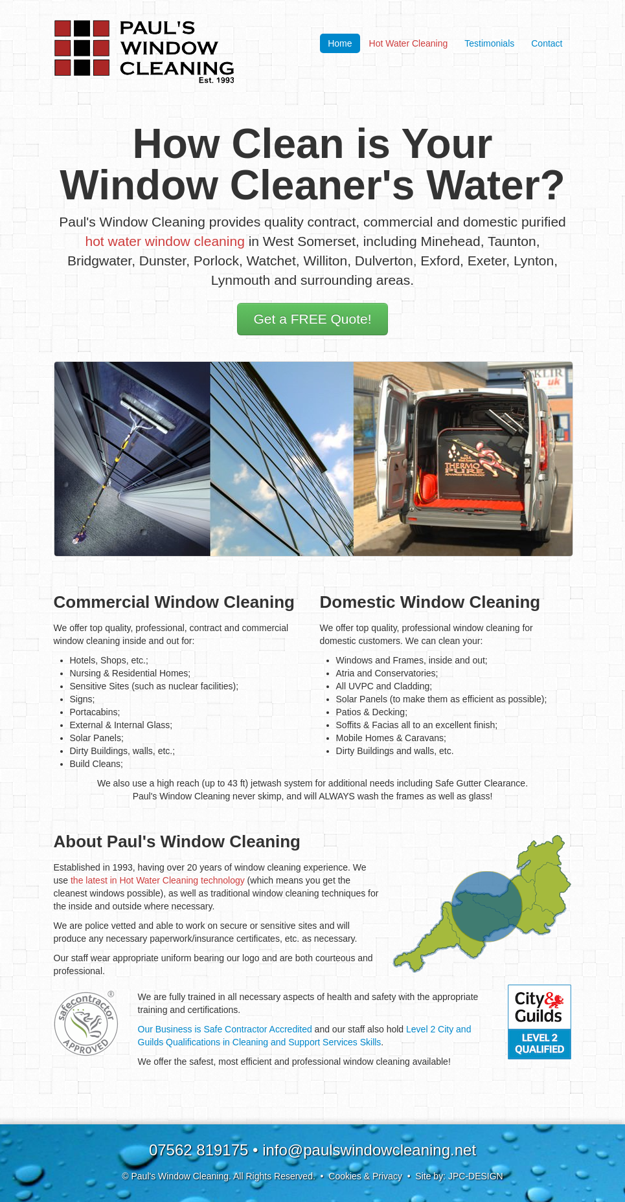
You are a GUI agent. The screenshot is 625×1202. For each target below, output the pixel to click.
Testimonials (489, 43)
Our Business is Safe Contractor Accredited (225, 1029)
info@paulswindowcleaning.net (369, 1150)
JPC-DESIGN (475, 1176)
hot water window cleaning (165, 241)
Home (340, 43)
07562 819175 (199, 1150)
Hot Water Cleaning (408, 43)
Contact (546, 43)
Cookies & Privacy (365, 1176)
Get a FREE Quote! (312, 318)
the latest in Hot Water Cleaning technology (158, 880)
